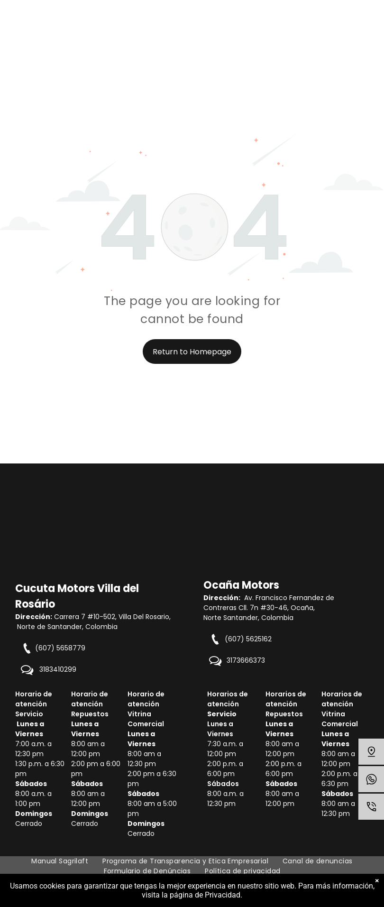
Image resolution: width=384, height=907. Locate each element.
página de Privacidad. (206, 894)
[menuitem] (59, 861)
